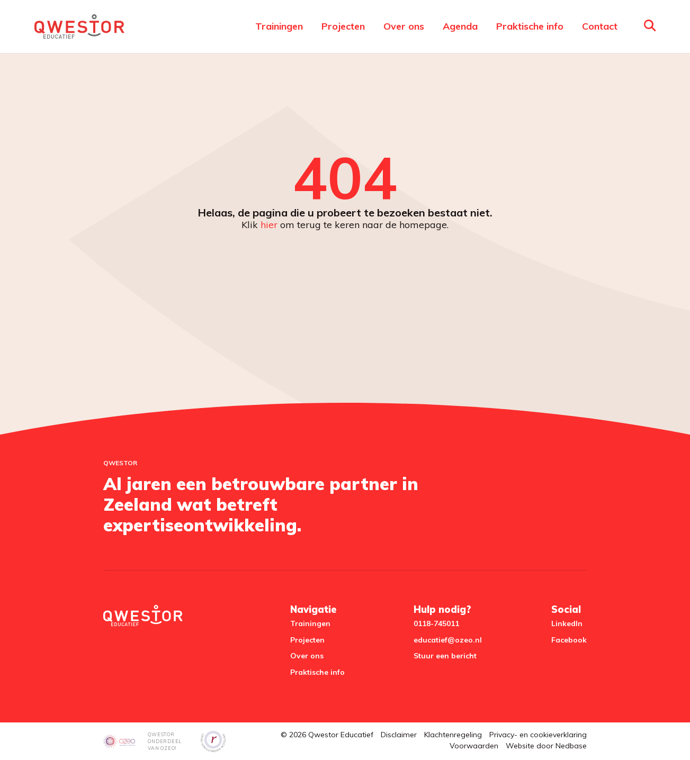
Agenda (460, 26)
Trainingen (279, 26)
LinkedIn (567, 623)
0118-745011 (436, 623)
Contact (599, 26)
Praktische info (529, 26)
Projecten (343, 26)
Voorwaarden (474, 745)
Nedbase (571, 745)
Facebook (569, 640)
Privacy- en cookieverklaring (538, 734)
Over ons (403, 26)
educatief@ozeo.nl (448, 640)
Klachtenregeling (453, 734)
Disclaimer (399, 734)
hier (269, 225)
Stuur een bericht (445, 656)
